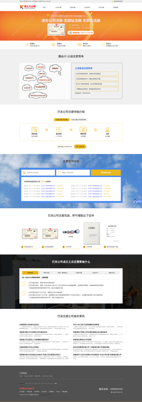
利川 (33, 383)
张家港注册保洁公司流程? (82, 340)
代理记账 (73, 7)
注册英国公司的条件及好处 (29, 325)
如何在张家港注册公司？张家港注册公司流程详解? (91, 347)
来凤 (48, 383)
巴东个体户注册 (47, 376)
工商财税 (115, 7)
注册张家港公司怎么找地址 (29, 347)
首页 (44, 7)
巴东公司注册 (28, 376)
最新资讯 (37, 376)
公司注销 (101, 7)
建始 (36, 383)
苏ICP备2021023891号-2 (44, 394)
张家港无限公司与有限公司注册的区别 (33, 332)
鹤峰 (51, 383)
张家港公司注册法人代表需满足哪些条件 (34, 340)
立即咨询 (80, 146)
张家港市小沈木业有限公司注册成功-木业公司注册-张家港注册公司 (97, 355)
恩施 (27, 383)
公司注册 (58, 7)
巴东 (39, 383)
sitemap (58, 391)
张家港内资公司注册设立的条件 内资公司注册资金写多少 (40, 355)
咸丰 (45, 383)
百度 (20, 376)
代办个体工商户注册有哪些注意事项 (86, 325)
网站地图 (64, 391)
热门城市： (22, 383)
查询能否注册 (106, 173)
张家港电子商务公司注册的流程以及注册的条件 (90, 332)
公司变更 (87, 7)
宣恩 (42, 383)
